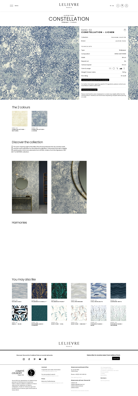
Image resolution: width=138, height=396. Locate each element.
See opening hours (76, 377)
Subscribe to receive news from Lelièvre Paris (103, 355)
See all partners (105, 380)
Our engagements (106, 367)
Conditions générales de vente (109, 370)
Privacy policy (104, 372)
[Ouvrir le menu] (14, 5)
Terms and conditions (107, 369)
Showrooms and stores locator (80, 390)
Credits (103, 373)
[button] (20, 121)
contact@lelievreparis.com (49, 371)
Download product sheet (89, 90)
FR (110, 6)
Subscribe (116, 358)
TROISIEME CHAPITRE (118, 37)
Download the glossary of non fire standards (95, 80)
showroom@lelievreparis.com (50, 376)
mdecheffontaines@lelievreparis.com (52, 383)
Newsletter (104, 375)
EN (113, 6)
